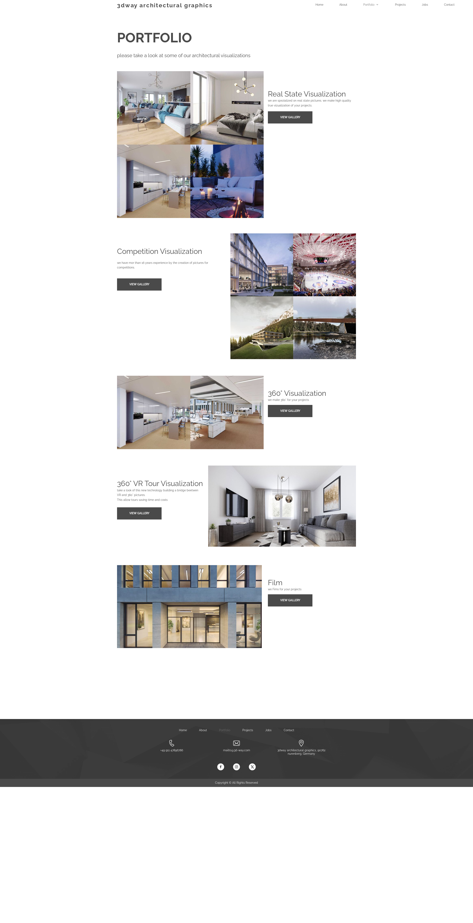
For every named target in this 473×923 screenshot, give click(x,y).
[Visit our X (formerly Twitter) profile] (252, 766)
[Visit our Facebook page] (220, 766)
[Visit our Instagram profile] (236, 766)
